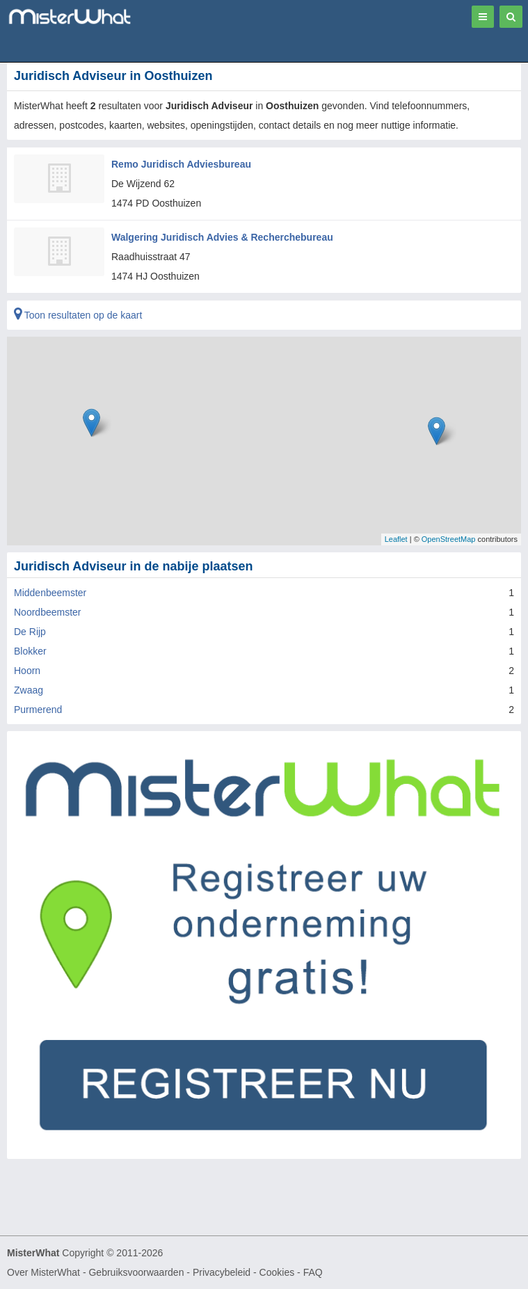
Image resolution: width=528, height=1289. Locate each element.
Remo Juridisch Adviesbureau (181, 164)
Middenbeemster (50, 592)
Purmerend (38, 709)
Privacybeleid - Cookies (243, 1272)
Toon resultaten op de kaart (78, 315)
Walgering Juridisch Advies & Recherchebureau (222, 237)
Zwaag (28, 690)
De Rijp (30, 631)
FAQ (313, 1272)
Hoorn (27, 670)
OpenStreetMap (449, 539)
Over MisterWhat (43, 1272)
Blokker (30, 651)
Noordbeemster (47, 612)
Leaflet (396, 539)
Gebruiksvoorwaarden (136, 1272)
